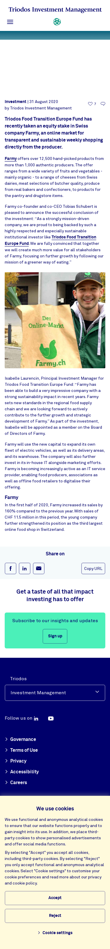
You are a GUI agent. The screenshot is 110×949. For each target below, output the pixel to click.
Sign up (55, 636)
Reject (55, 916)
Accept (55, 898)
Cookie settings (55, 933)
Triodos (18, 679)
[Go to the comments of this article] (103, 104)
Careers (16, 782)
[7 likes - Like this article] (92, 104)
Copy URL (93, 568)
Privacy (15, 761)
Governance (20, 739)
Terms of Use (21, 750)
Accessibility (22, 772)
